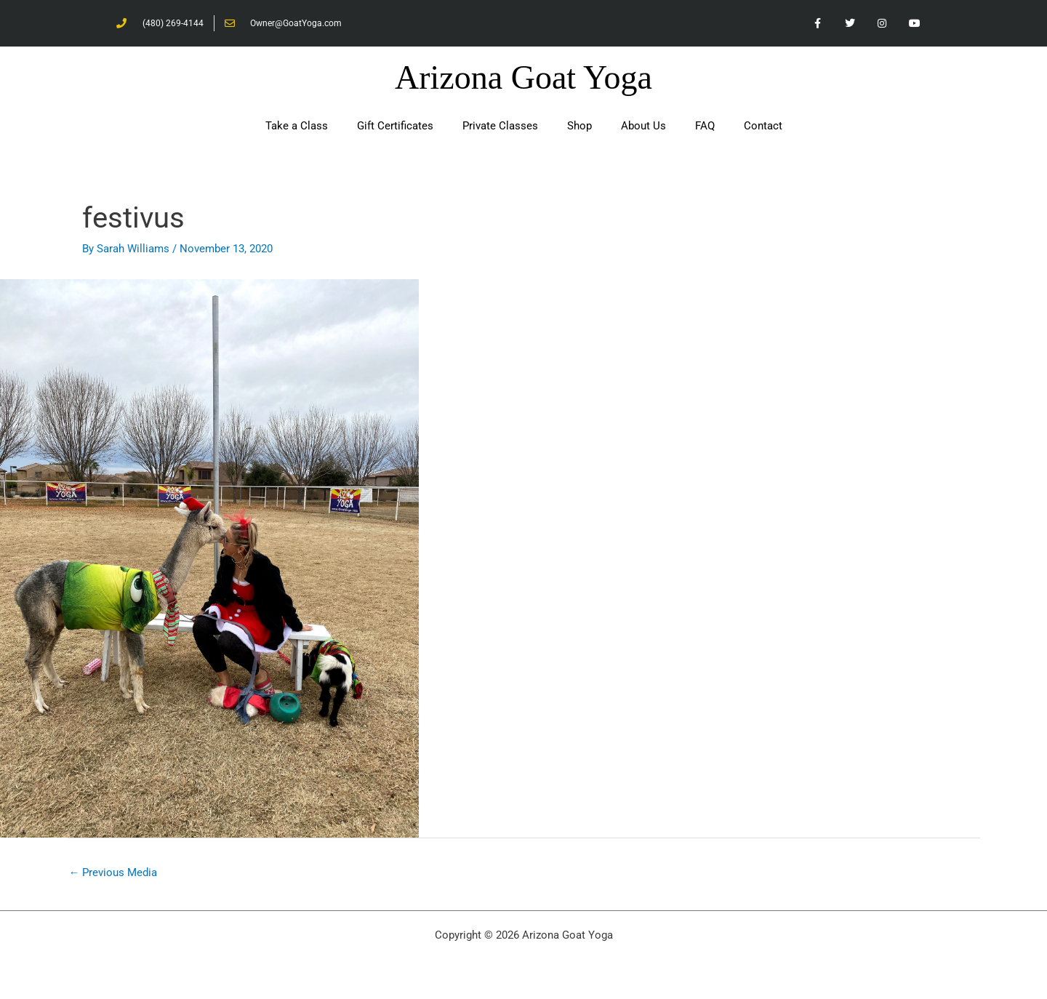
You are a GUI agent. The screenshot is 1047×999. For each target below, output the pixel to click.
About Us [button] (643, 126)
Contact (763, 126)
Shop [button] (579, 126)
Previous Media (113, 873)
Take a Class (296, 126)
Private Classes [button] (500, 126)
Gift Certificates (395, 126)
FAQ (705, 126)
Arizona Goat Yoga (523, 78)
